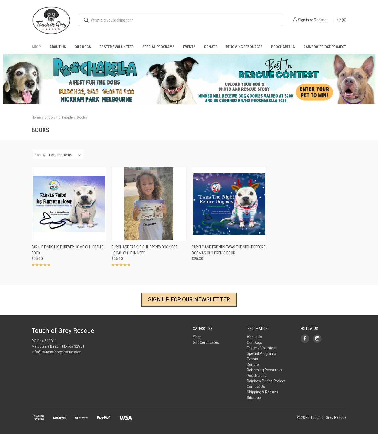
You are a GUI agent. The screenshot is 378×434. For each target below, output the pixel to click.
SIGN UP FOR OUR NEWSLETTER (189, 299)
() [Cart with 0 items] (341, 19)
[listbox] (66, 155)
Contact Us (256, 386)
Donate (210, 47)
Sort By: (40, 155)
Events (189, 47)
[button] (189, 79)
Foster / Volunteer (116, 47)
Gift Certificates (206, 342)
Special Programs (158, 47)
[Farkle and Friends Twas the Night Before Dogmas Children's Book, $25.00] (229, 204)
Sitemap (254, 397)
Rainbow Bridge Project (324, 47)
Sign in (303, 20)
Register (321, 20)
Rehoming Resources (244, 47)
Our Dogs (83, 47)
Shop (36, 47)
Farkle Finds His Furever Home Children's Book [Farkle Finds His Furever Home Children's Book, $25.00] (68, 250)
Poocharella (283, 47)
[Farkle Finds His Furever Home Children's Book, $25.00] (69, 204)
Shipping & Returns (262, 392)
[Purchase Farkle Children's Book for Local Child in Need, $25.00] (149, 204)
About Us (57, 47)
